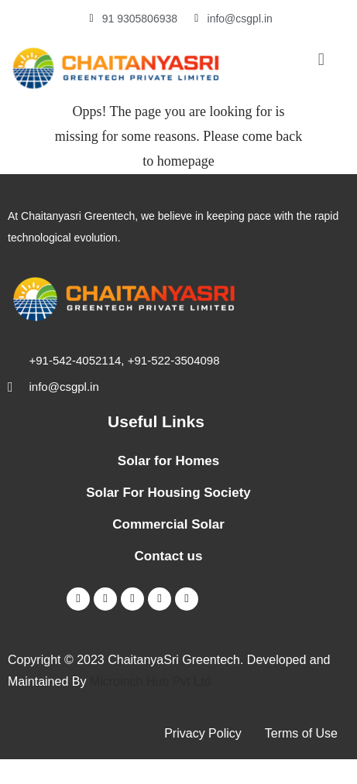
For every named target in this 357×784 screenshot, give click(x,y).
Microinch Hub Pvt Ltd (150, 681)
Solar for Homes (168, 461)
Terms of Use (301, 733)
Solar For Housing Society (168, 492)
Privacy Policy (203, 733)
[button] (321, 59)
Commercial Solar (168, 524)
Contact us (169, 556)
